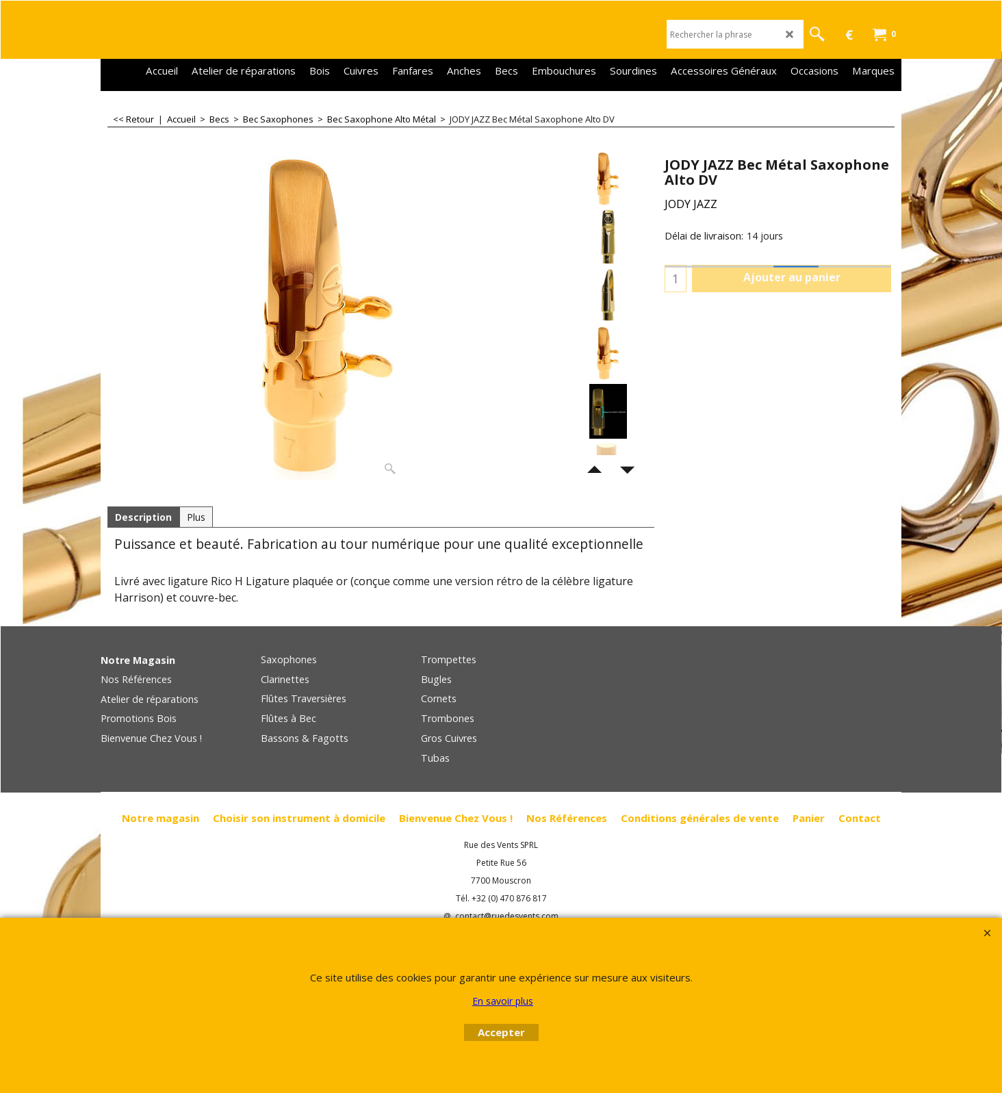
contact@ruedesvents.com (506, 917)
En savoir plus (502, 1000)
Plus (196, 517)
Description (143, 517)
